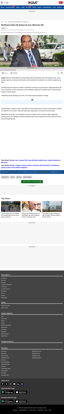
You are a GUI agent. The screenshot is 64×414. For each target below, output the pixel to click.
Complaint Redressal (6, 284)
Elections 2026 (10, 7)
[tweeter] (6, 384)
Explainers (3, 331)
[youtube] (14, 384)
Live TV (3, 293)
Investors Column (5, 289)
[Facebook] (2, 384)
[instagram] (10, 384)
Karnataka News (5, 375)
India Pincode (4, 307)
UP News (3, 366)
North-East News (5, 362)
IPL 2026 (28, 7)
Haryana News (4, 355)
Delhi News (4, 353)
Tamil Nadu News (5, 364)
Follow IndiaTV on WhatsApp (32, 182)
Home (2, 7)
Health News (4, 336)
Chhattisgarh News (5, 368)
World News (4, 318)
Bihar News (4, 351)
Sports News (4, 327)
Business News (5, 333)
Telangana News (36, 355)
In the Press (4, 286)
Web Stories (4, 297)
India (23, 7)
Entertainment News (6, 325)
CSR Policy (40, 410)
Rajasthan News (36, 353)
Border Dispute (27, 177)
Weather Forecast (5, 305)
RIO (46, 410)
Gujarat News (4, 370)
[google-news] (22, 384)
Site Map (15, 410)
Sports (40, 7)
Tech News (3, 329)
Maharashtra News (36, 351)
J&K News (3, 373)
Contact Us (4, 278)
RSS (50, 410)
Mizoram (19, 177)
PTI (7, 28)
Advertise (3, 282)
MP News (3, 360)
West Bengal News (36, 357)
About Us (3, 280)
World (34, 7)
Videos (18, 7)
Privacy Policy (32, 410)
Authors (3, 295)
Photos (59, 7)
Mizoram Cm (5, 177)
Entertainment (47, 7)
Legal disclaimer (23, 410)
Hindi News (4, 291)
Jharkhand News (5, 357)
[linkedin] (18, 384)
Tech (54, 7)
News (2, 21)
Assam (12, 177)
